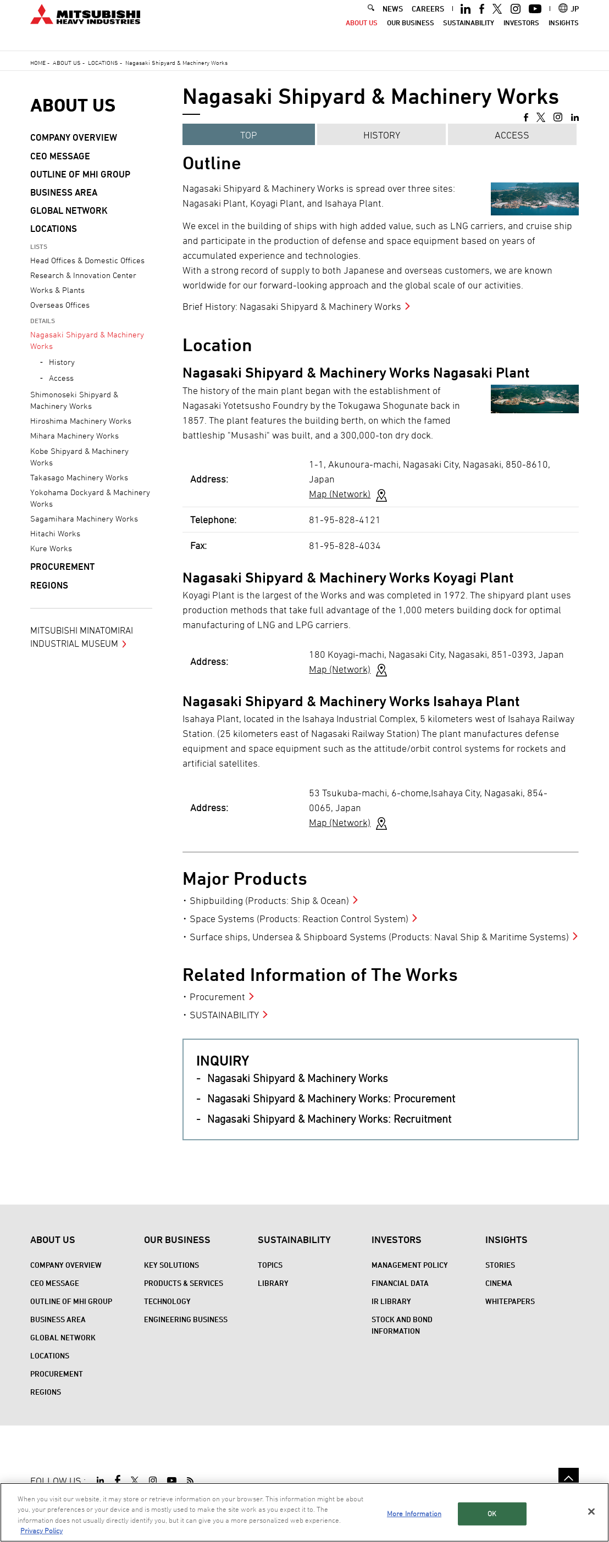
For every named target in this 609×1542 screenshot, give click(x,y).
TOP (248, 135)
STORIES (500, 1264)
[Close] (591, 1511)
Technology (167, 1301)
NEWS (393, 19)
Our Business (410, 34)
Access (512, 135)
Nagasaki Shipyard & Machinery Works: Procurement (331, 1098)
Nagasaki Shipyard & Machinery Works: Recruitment (329, 1119)
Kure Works (51, 548)
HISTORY (381, 135)
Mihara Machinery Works (74, 435)
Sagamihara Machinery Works (84, 518)
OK (492, 1513)
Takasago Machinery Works (79, 477)
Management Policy (410, 1264)
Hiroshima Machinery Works (80, 420)
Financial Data (400, 1283)
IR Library (391, 1301)
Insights (564, 34)
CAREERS (428, 19)
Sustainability (468, 34)
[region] (304, 1512)
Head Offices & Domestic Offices (87, 260)
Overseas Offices (60, 304)
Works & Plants (57, 290)
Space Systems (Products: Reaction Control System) (299, 918)
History (62, 362)
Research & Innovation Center (83, 275)
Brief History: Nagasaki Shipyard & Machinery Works (291, 306)
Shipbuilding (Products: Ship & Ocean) (269, 900)
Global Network (69, 210)
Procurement (217, 996)
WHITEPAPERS (510, 1301)
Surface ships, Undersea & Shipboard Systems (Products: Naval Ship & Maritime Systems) (379, 936)
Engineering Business (186, 1319)
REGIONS (49, 585)
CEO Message (60, 156)
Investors (521, 34)
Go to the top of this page (568, 1478)
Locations (103, 62)
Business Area (63, 192)
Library (273, 1283)
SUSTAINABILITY (224, 1014)
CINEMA (498, 1283)
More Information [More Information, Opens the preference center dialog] (414, 1513)
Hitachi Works (55, 533)
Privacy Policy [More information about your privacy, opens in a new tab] (41, 1530)
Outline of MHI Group (80, 174)
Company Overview (73, 137)
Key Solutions (171, 1264)
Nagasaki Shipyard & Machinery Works (297, 1078)
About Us (362, 34)
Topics (270, 1264)
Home (38, 62)
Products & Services (183, 1283)
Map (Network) (339, 494)
